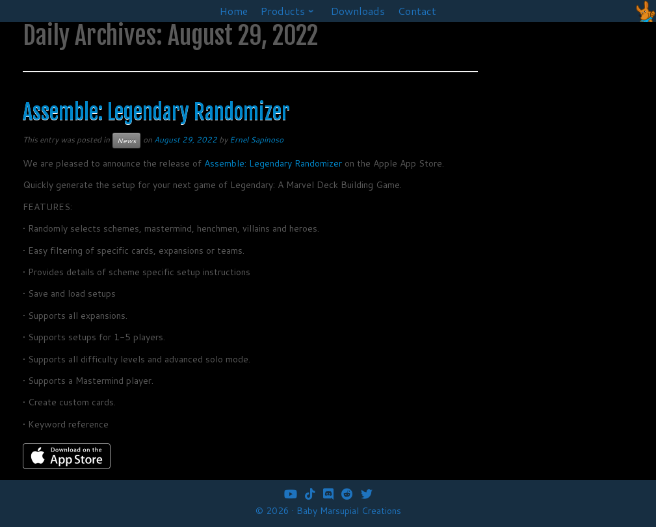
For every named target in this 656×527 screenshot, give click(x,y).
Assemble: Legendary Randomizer (156, 112)
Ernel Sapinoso (256, 139)
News (126, 140)
